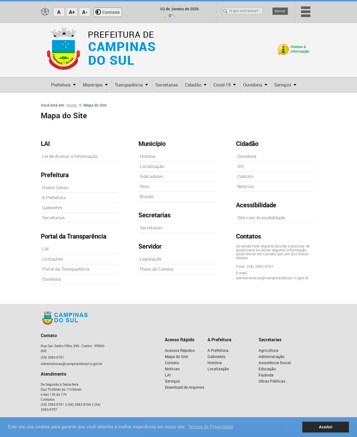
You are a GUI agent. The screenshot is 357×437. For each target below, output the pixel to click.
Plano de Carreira (156, 269)
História (147, 156)
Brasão (147, 196)
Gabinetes (52, 208)
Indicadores (151, 176)
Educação (267, 368)
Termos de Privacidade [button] (210, 426)
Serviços (172, 381)
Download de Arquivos (184, 387)
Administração (271, 356)
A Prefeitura (54, 198)
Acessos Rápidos (180, 350)
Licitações (52, 259)
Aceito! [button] (325, 427)
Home (74, 105)
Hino (144, 186)
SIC (240, 166)
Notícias (245, 186)
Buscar (280, 11)
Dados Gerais (55, 187)
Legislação (150, 259)
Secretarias (53, 218)
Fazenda (266, 375)
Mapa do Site (176, 356)
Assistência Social (275, 362)
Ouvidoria (51, 279)
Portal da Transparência (66, 269)
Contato (245, 176)
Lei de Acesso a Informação (70, 156)
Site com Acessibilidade (261, 218)
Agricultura (268, 350)
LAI (45, 249)
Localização (152, 166)
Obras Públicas (272, 381)
